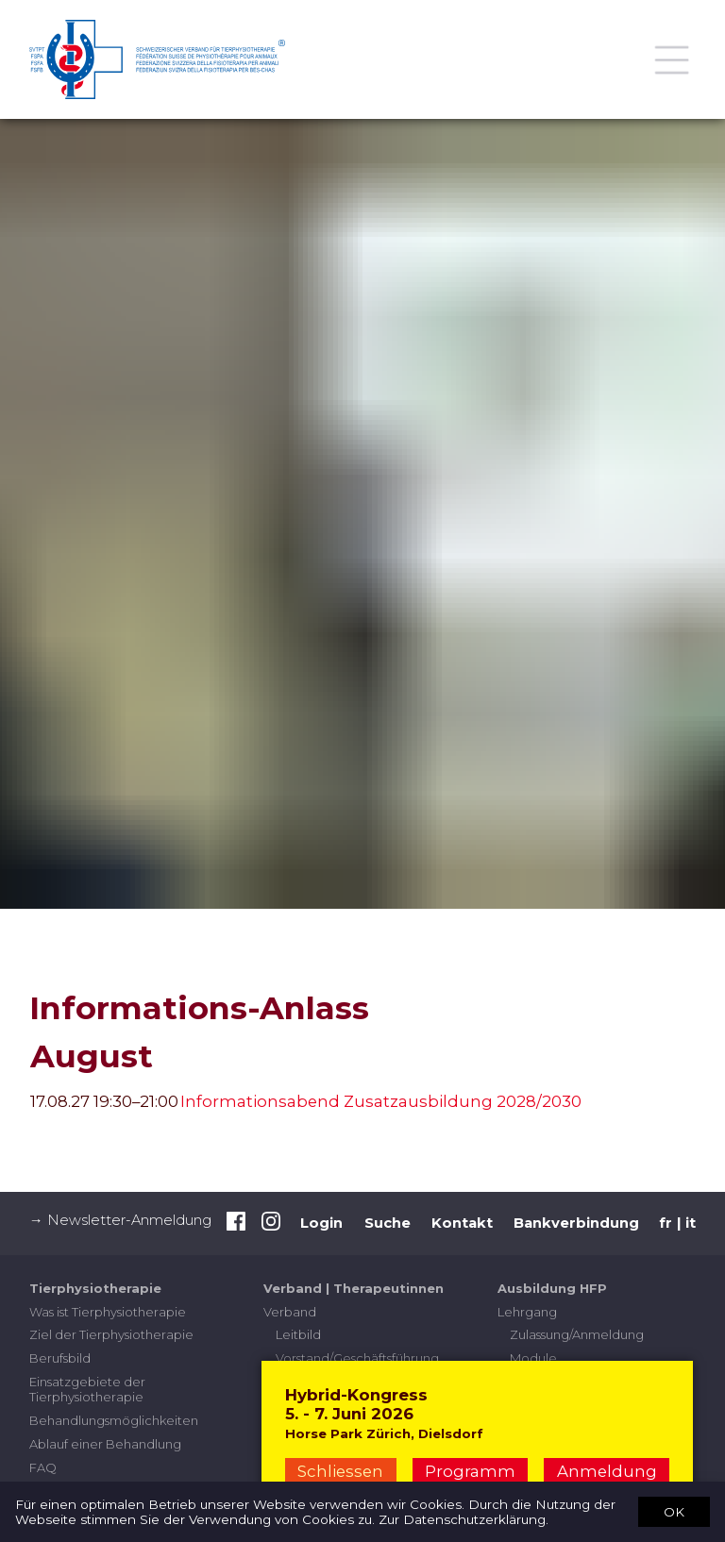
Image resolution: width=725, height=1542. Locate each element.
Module (533, 1358)
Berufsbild (60, 1358)
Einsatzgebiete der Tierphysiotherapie (87, 1389)
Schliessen (340, 1471)
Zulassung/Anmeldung (577, 1334)
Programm (470, 1471)
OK (674, 1510)
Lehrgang (527, 1311)
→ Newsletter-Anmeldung (120, 1220)
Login (321, 1223)
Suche (387, 1223)
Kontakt (462, 1223)
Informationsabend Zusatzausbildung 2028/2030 (381, 1101)
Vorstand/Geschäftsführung (357, 1358)
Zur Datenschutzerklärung (462, 1519)
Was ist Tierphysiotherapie (107, 1311)
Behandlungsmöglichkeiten (113, 1420)
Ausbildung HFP (552, 1288)
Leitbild (298, 1334)
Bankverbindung (576, 1223)
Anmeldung (607, 1471)
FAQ (43, 1467)
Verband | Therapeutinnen (353, 1288)
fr (665, 1223)
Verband (289, 1311)
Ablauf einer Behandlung (105, 1443)
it (690, 1223)
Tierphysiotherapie (95, 1288)
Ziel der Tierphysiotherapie (111, 1334)
